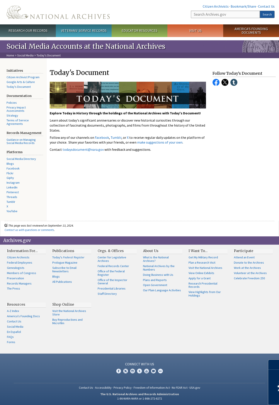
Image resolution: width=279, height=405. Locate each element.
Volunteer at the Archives (250, 273)
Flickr (10, 173)
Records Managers (19, 283)
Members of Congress (21, 273)
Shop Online (63, 304)
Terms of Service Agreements (18, 122)
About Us (150, 251)
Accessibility (103, 388)
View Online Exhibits (201, 273)
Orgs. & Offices (111, 251)
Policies (12, 103)
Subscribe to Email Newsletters (64, 269)
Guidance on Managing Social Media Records (21, 141)
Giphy (10, 178)
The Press (13, 288)
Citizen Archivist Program (23, 77)
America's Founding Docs (23, 316)
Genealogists (15, 268)
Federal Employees (19, 262)
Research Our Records (28, 30)
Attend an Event (244, 257)
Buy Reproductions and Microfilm (67, 321)
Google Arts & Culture (21, 82)
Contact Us (266, 6)
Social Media (25, 55)
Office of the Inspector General (112, 281)
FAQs (10, 337)
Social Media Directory (21, 159)
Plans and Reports (155, 280)
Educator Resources (139, 30)
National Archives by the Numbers (159, 267)
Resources (16, 304)
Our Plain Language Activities (162, 290)
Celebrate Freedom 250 (249, 278)
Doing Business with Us (158, 275)
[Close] (274, 364)
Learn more (240, 397)
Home (10, 55)
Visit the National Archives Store (69, 312)
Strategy (12, 115)
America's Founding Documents (251, 31)
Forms (11, 342)
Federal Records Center (113, 266)
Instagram (13, 183)
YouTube (12, 211)
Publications (63, 251)
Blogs (10, 164)
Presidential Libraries (112, 288)
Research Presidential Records (203, 285)
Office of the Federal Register (111, 273)
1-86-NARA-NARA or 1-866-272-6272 (139, 398)
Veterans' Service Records (84, 30)
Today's (68, 257)
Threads (12, 197)
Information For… (22, 251)
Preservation (15, 278)
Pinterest (13, 192)
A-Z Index (13, 311)
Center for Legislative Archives (112, 259)
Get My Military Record (203, 257)
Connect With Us (139, 364)
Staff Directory (107, 294)
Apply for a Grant (200, 278)
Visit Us (195, 30)
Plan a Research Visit (202, 262)
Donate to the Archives (249, 262)
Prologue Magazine (64, 262)
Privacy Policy (123, 388)
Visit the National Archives (205, 268)
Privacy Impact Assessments (16, 109)
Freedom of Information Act (152, 388)
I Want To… (198, 251)
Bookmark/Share (243, 6)
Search (267, 14)
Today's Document (19, 87)
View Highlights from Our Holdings (205, 293)
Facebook (13, 168)
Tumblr (11, 202)
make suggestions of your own (159, 142)
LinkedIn (12, 187)
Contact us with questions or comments (29, 230)
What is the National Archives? (156, 259)
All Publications (62, 282)
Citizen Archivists (216, 6)
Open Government (155, 285)
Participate (243, 251)
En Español (14, 332)
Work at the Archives (247, 268)
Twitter (224, 82)
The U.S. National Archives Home (58, 12)
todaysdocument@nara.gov (83, 149)
